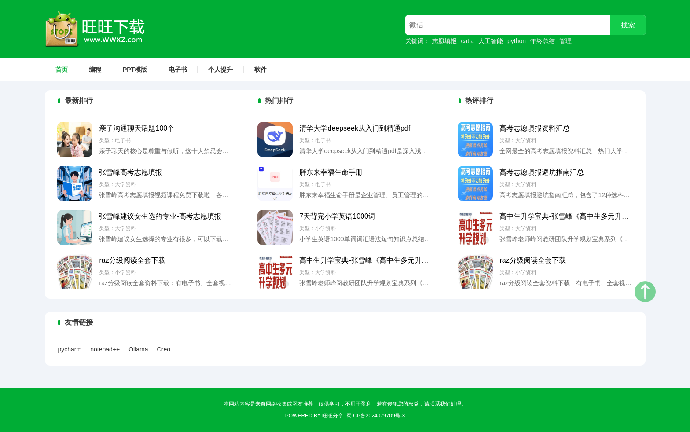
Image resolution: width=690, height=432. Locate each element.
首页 (61, 69)
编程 (95, 69)
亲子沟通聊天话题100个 (136, 128)
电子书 (178, 69)
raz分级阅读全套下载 (132, 260)
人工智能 (490, 40)
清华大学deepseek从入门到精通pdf (354, 128)
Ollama (138, 349)
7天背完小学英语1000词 (337, 216)
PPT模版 (135, 69)
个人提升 (220, 69)
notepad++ (105, 349)
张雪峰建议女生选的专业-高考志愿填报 (160, 216)
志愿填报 (444, 40)
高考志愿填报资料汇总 (534, 128)
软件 (260, 69)
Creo (163, 349)
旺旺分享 (332, 416)
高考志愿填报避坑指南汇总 (541, 172)
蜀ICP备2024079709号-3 (375, 416)
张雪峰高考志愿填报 (130, 172)
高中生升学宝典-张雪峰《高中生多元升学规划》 (374, 260)
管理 (565, 40)
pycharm (70, 349)
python (516, 40)
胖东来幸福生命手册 (331, 172)
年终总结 (542, 40)
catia (467, 40)
